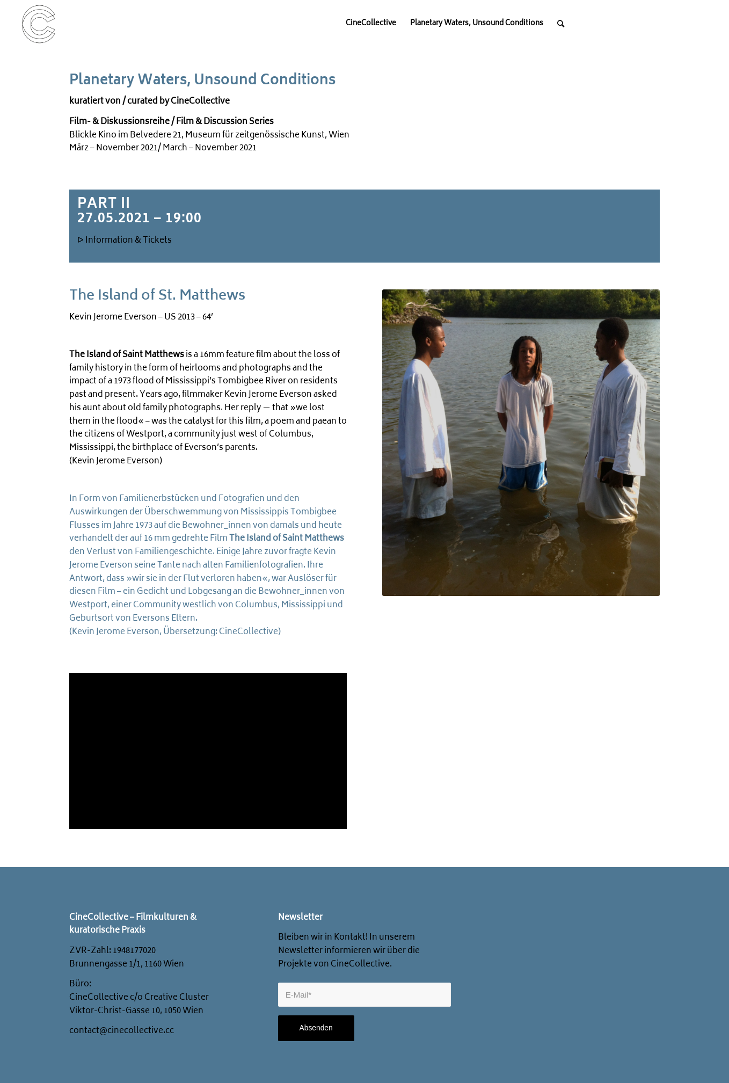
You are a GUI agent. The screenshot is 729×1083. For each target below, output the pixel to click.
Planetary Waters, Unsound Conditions (202, 81)
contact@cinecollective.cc (121, 1031)
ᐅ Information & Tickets (124, 241)
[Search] (560, 24)
